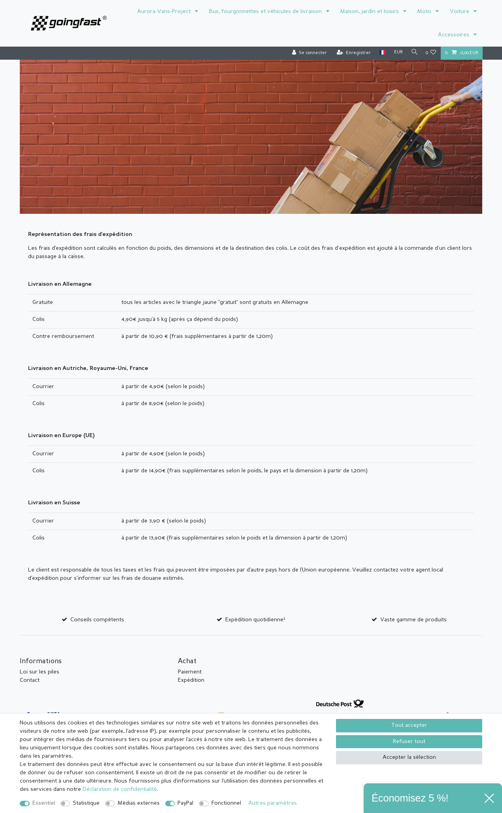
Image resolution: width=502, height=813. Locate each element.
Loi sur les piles (39, 672)
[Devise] (396, 53)
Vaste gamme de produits (413, 619)
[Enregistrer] (351, 53)
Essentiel (43, 803)
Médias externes (139, 803)
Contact (30, 680)
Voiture (460, 11)
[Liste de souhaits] (431, 53)
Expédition (191, 680)
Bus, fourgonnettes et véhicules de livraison (266, 11)
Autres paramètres (272, 803)
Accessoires (454, 35)
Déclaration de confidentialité (120, 789)
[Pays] (380, 53)
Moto (425, 11)
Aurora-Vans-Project (164, 11)
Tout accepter (409, 725)
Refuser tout (409, 741)
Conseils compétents (97, 619)
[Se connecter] (307, 53)
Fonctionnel (226, 803)
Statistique (86, 803)
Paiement (190, 672)
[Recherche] (413, 53)
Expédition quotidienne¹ (255, 619)
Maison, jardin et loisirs (370, 11)
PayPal (185, 803)
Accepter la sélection (409, 757)
